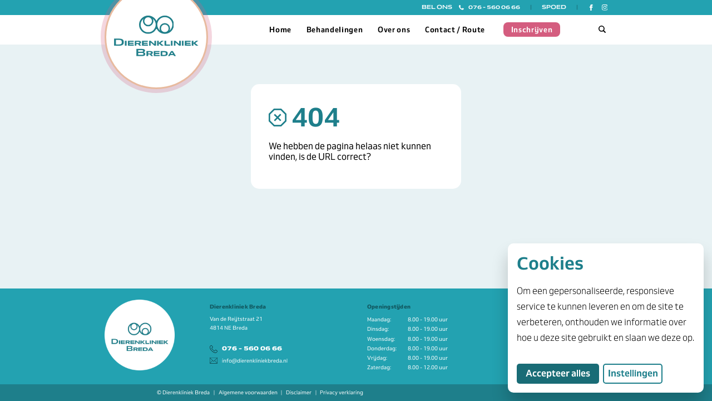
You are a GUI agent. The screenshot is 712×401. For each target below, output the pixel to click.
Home (280, 30)
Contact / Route (455, 30)
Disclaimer (299, 392)
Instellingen (633, 373)
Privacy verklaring (341, 392)
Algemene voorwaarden (248, 392)
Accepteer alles (562, 373)
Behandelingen (334, 30)
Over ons (394, 30)
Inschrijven (532, 30)
